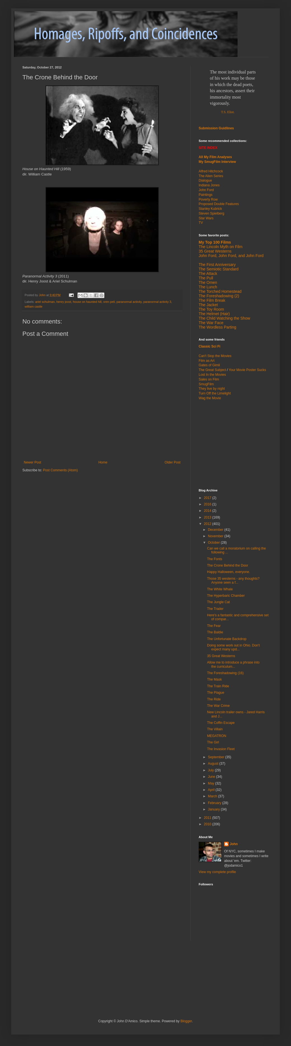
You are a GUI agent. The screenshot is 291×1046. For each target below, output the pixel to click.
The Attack (208, 273)
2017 (208, 498)
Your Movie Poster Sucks (247, 370)
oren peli (109, 301)
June (212, 777)
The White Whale (220, 589)
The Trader (215, 609)
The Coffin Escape (221, 723)
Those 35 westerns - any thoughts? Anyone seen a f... (233, 580)
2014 (208, 511)
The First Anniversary (217, 264)
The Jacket (208, 305)
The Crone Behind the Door (227, 565)
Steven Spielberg (211, 213)
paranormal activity (129, 301)
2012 (208, 524)
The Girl (213, 742)
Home (102, 462)
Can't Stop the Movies (215, 356)
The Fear (214, 626)
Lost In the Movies (212, 375)
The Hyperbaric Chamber (226, 596)
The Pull (206, 278)
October (214, 543)
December (216, 530)
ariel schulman (45, 301)
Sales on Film (209, 379)
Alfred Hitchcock (211, 171)
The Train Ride (218, 686)
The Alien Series (211, 176)
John (234, 844)
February (215, 803)
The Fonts (214, 559)
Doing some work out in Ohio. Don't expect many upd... (233, 647)
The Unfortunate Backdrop (227, 639)
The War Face (211, 322)
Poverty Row (208, 199)
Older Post (172, 462)
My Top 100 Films (215, 242)
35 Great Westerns (215, 251)
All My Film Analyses (215, 157)
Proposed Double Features (219, 204)
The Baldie (215, 632)
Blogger (186, 1021)
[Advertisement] (234, 444)
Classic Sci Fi (209, 346)
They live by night (212, 389)
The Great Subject (212, 370)
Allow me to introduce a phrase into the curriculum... (233, 664)
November (216, 536)
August (213, 764)
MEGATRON (216, 736)
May (211, 783)
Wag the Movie (210, 398)
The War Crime (218, 706)
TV (201, 223)
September (216, 757)
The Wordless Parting (217, 327)
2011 (208, 818)
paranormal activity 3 (157, 301)
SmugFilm (206, 384)
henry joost (63, 301)
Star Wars (206, 218)
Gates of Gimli (209, 365)
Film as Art (207, 361)
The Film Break (212, 300)
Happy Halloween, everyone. (228, 572)
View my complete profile (217, 872)
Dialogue (205, 180)
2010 (208, 824)
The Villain (215, 729)
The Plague (215, 693)
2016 (208, 504)
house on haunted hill (87, 301)
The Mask (214, 679)
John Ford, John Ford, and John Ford (231, 255)
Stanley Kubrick (210, 209)
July (211, 770)
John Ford (206, 190)
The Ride (214, 699)
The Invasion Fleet (221, 749)
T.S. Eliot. (227, 112)
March (213, 796)
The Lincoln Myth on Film (220, 246)
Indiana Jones (209, 185)
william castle (34, 306)
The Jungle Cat (218, 602)
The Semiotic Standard (218, 269)
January (214, 809)
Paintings (205, 195)
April (211, 790)
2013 (208, 517)
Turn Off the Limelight (215, 393)
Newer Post (32, 462)
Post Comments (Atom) (60, 470)
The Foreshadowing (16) (225, 673)
